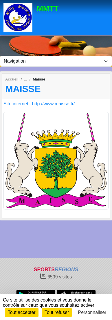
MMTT (47, 8)
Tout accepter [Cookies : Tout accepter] (22, 312)
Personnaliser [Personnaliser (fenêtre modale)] (92, 312)
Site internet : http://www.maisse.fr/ (39, 103)
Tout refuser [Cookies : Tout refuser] (57, 312)
